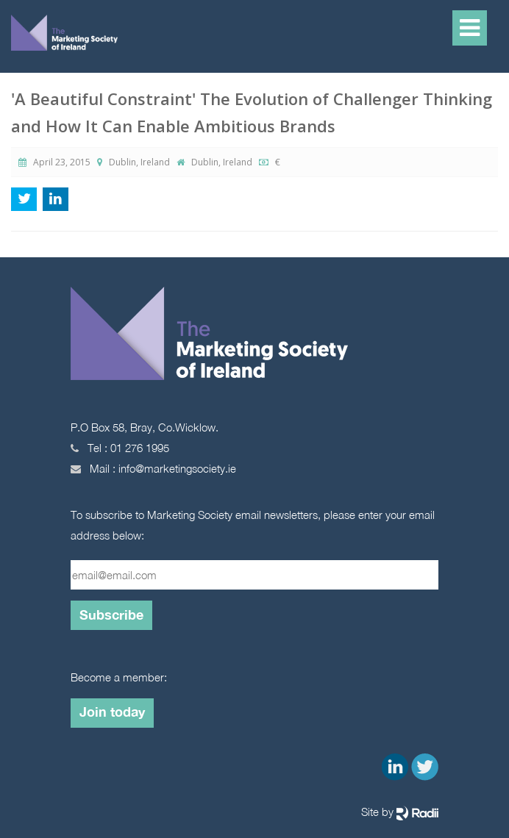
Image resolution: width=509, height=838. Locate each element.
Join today (112, 711)
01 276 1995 (139, 447)
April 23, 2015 (54, 162)
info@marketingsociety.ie (177, 468)
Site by (399, 812)
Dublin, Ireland (134, 162)
